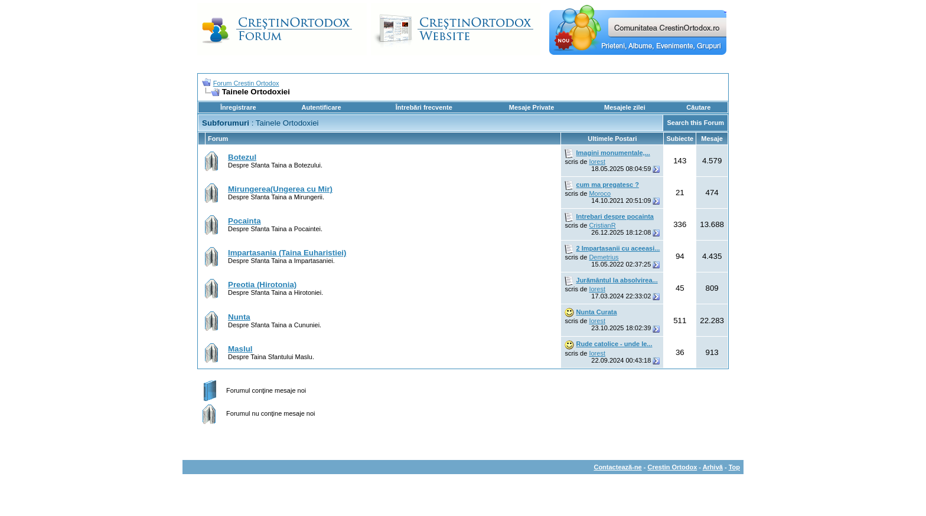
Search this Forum (695, 122)
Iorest (597, 161)
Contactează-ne (617, 467)
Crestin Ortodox (672, 467)
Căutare (698, 107)
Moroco (600, 193)
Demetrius (603, 257)
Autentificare (321, 107)
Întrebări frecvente (424, 107)
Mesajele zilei (624, 107)
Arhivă (713, 467)
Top (734, 467)
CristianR (602, 225)
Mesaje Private (531, 107)
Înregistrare (238, 107)
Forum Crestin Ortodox (246, 83)
